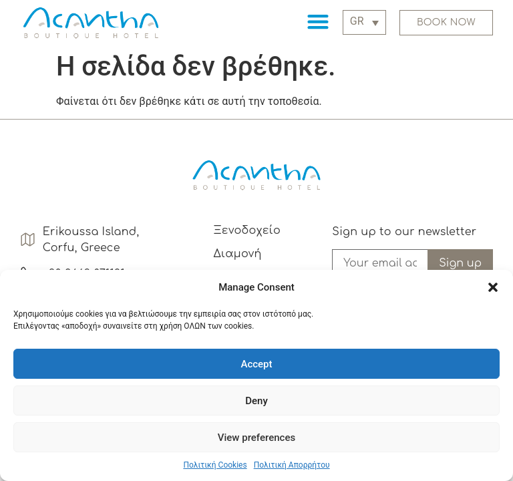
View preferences (256, 438)
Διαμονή (237, 254)
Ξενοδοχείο (247, 230)
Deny (256, 401)
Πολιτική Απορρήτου (292, 465)
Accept (256, 364)
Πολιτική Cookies (214, 465)
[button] (493, 287)
